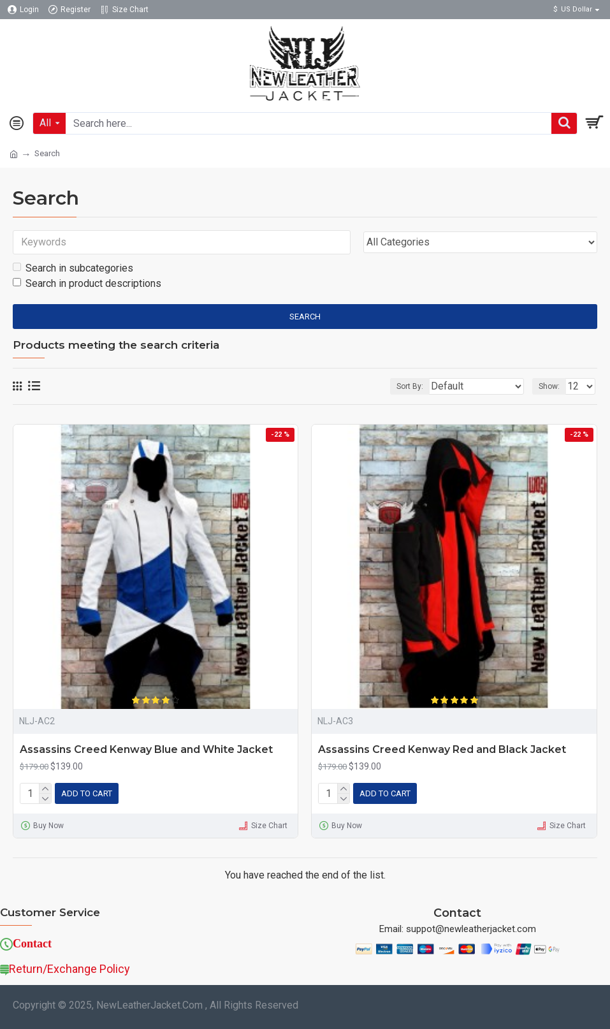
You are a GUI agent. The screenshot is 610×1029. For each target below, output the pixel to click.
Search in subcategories (73, 268)
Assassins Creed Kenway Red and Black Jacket (442, 749)
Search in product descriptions (87, 283)
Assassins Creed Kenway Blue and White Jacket (146, 749)
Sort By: (409, 386)
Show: (549, 386)
